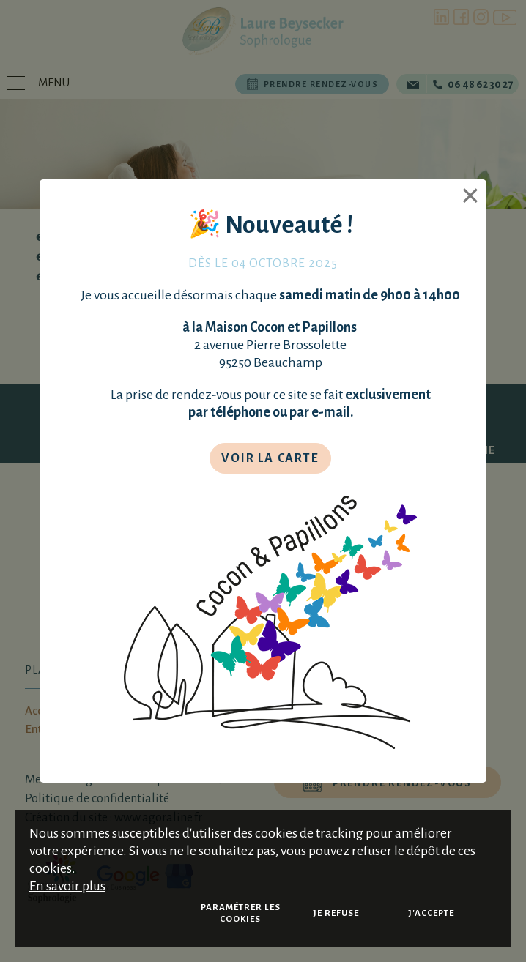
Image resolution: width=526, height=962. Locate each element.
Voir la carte (270, 458)
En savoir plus (67, 886)
